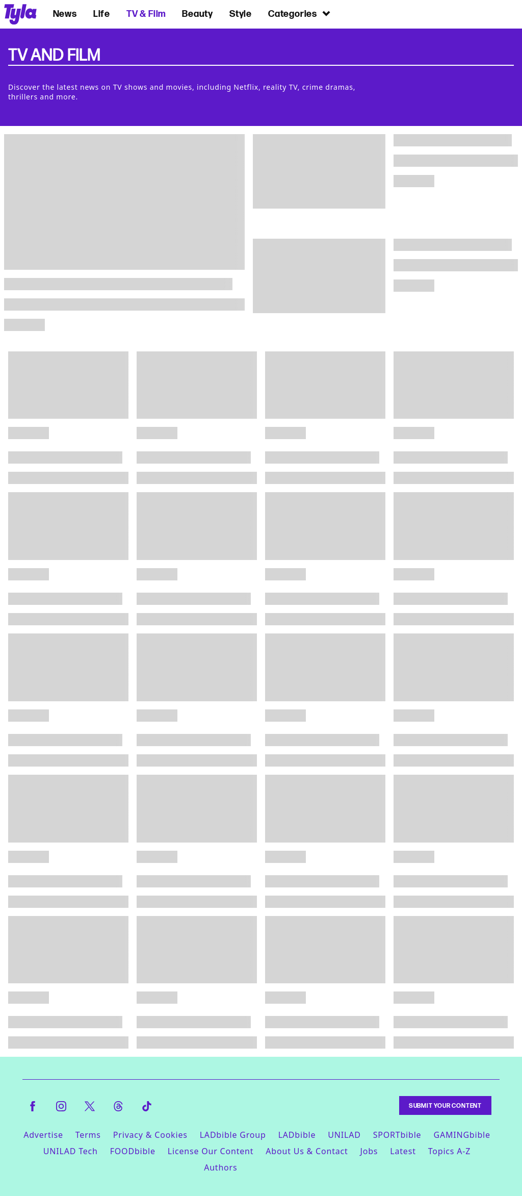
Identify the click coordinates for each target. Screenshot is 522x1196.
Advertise (43, 1134)
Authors (220, 1167)
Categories (299, 13)
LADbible (297, 1134)
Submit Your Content (445, 1105)
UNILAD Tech (70, 1151)
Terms (88, 1134)
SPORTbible (397, 1134)
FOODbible (132, 1151)
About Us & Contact (307, 1151)
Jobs (369, 1151)
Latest (402, 1151)
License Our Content (210, 1151)
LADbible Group (233, 1134)
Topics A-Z (449, 1151)
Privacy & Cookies (150, 1134)
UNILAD (344, 1134)
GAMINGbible (461, 1134)
